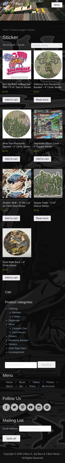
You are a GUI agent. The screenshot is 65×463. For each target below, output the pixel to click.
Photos (50, 382)
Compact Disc (19, 328)
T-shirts (16, 316)
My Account (48, 386)
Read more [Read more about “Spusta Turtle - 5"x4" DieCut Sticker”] (42, 218)
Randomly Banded (18, 340)
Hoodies (16, 312)
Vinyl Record (19, 332)
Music (12, 324)
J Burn (18, 4)
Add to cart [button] (11, 99)
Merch (9, 386)
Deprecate (14, 320)
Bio (21, 386)
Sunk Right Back (17, 348)
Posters (13, 336)
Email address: (11, 428)
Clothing (13, 308)
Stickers (13, 344)
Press (32, 386)
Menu (57, 5)
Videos (36, 382)
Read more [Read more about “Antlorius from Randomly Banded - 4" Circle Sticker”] (42, 99)
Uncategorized (16, 352)
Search (47, 365)
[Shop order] (46, 45)
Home (5, 30)
